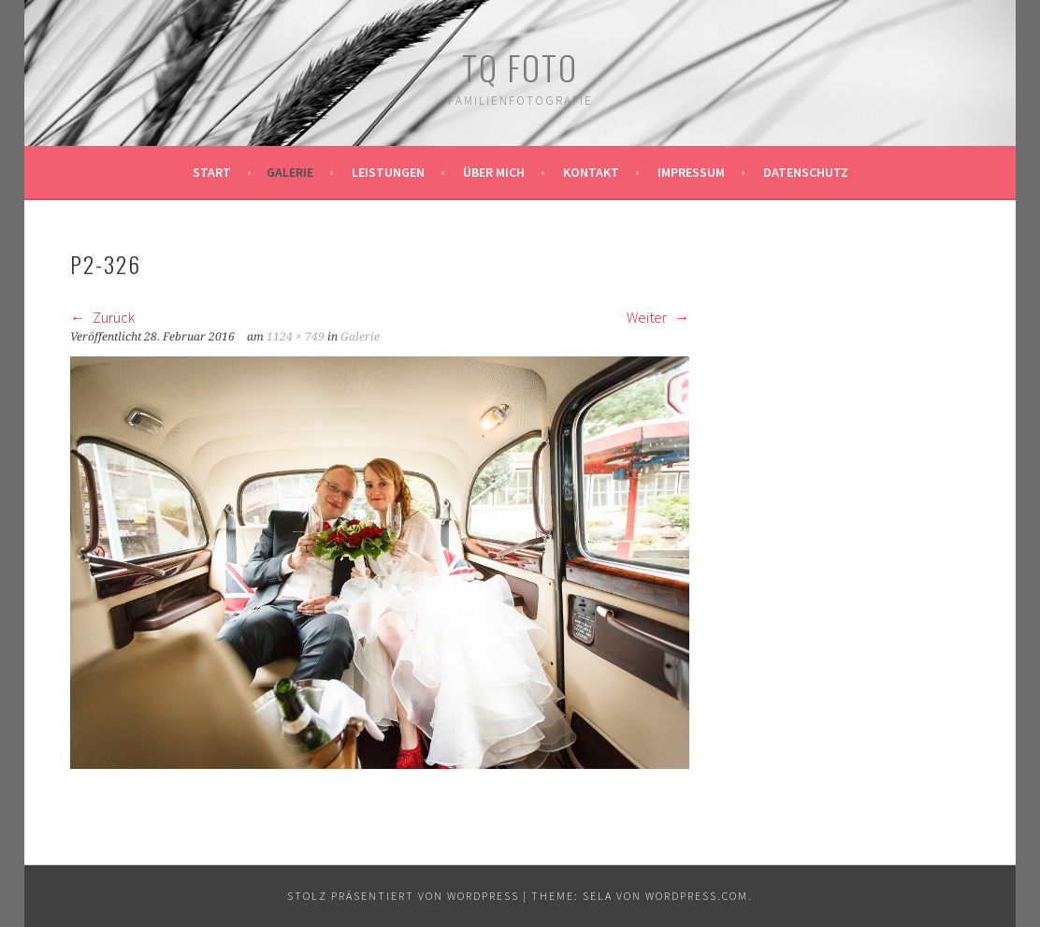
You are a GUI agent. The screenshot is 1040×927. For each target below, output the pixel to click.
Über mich (494, 172)
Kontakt (591, 172)
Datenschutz (805, 172)
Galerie (290, 172)
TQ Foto (520, 67)
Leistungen (388, 172)
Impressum (691, 172)
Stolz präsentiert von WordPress (403, 896)
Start (212, 172)
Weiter (658, 317)
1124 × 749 (296, 336)
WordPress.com (696, 896)
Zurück (102, 317)
